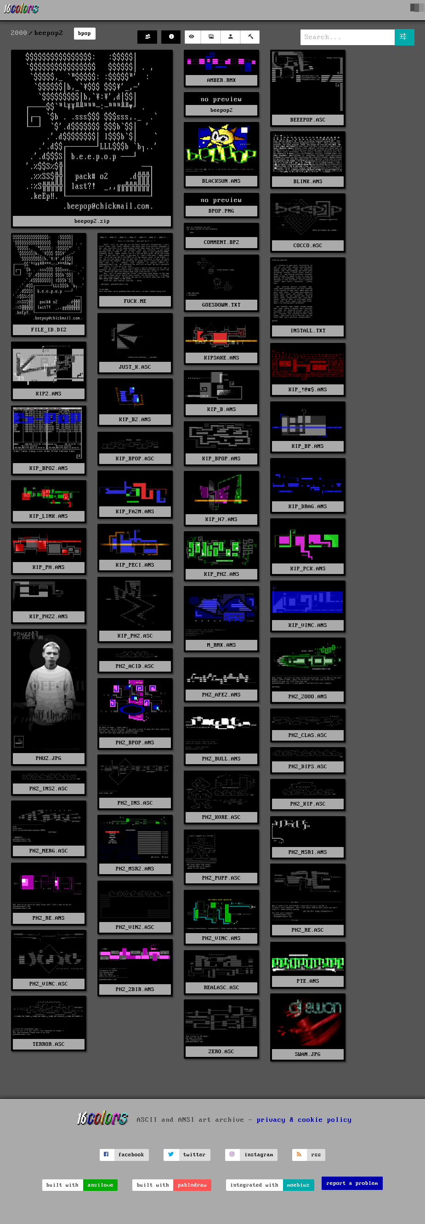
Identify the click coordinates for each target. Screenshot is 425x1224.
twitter (194, 1155)
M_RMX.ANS (221, 645)
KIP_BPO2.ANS (48, 468)
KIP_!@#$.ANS (308, 390)
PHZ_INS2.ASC (48, 789)
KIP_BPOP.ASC (135, 459)
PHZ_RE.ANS (49, 918)
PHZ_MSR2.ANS (135, 869)
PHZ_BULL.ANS (221, 759)
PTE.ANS (308, 981)
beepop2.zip (92, 221)
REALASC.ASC (221, 988)
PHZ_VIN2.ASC (135, 927)
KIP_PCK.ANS (308, 569)
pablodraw (192, 1185)
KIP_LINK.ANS (48, 516)
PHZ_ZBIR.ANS (135, 989)
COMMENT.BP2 (221, 242)
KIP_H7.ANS (221, 519)
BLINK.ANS (308, 182)
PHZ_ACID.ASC (135, 666)
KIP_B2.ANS (135, 420)
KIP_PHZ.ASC (135, 636)
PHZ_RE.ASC (308, 930)
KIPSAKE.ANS (221, 358)
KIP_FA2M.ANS (135, 512)
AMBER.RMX (221, 80)
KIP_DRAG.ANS (308, 507)
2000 (19, 33)
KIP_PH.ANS (49, 567)
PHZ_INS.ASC (135, 803)
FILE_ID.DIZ (49, 330)
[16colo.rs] (21, 10)
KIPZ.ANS (49, 394)
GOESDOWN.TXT (221, 305)
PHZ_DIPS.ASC (308, 767)
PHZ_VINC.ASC (48, 984)
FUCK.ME (135, 301)
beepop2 (221, 110)
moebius (298, 1185)
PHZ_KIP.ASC (308, 804)
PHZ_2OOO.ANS (308, 697)
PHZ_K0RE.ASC (221, 817)
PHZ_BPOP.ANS (135, 743)
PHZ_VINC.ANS (221, 938)
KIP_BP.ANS (308, 446)
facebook (131, 1155)
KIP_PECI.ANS (135, 565)
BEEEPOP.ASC (308, 120)
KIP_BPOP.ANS (221, 459)
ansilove (100, 1185)
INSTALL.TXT (308, 331)
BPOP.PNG (221, 211)
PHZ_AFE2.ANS (221, 695)
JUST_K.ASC (135, 367)
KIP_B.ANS (221, 409)
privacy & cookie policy (304, 1119)
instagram (258, 1155)
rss (316, 1155)
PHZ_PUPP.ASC (221, 878)
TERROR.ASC (49, 1044)
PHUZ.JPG (49, 758)
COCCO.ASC (308, 246)
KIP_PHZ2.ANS (48, 617)
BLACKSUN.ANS (221, 181)
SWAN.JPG (308, 1054)
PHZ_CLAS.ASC (308, 735)
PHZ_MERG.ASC (48, 851)
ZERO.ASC (221, 1052)
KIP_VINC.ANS (308, 625)
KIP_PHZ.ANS (221, 574)
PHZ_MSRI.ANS (308, 852)
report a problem (352, 1183)
